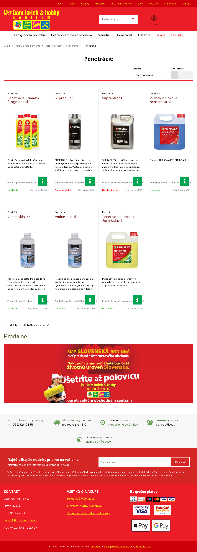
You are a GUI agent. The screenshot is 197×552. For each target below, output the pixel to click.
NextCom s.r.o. (143, 546)
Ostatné (144, 35)
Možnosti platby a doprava (84, 506)
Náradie (104, 35)
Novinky (177, 35)
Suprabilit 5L (112, 98)
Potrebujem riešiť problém (71, 35)
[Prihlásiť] (154, 20)
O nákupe (170, 3)
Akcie (161, 35)
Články (85, 3)
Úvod (60, 3)
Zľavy (139, 3)
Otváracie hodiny (121, 3)
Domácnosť (124, 35)
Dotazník (153, 3)
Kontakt (186, 3)
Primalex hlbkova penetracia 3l (163, 100)
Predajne (100, 3)
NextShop (96, 546)
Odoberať (180, 462)
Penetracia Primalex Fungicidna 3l (118, 218)
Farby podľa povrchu (29, 35)
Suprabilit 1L (65, 98)
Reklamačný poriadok (81, 499)
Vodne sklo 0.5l (19, 216)
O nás (72, 3)
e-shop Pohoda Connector (118, 546)
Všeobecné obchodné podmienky (88, 513)
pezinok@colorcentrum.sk (20, 520)
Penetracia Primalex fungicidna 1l (23, 100)
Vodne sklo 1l (65, 216)
